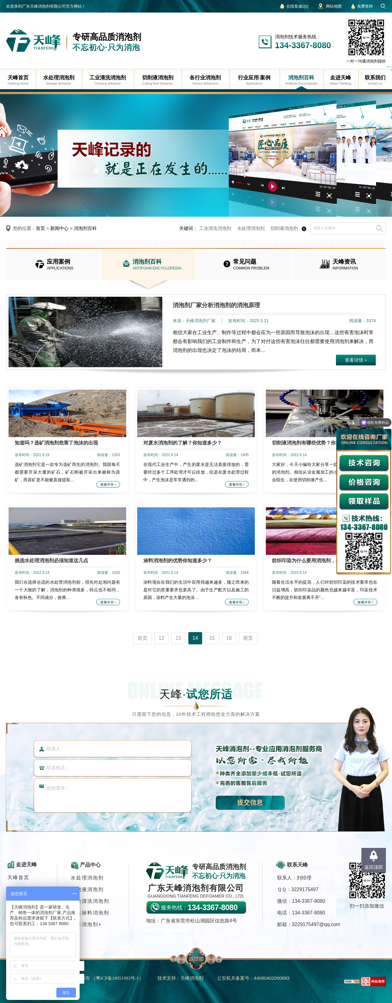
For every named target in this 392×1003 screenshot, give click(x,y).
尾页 (248, 638)
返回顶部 (373, 867)
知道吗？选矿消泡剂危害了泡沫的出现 (56, 442)
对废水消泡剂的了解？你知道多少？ (182, 442)
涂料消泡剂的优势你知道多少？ (177, 560)
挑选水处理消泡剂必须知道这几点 (51, 560)
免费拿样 (365, 6)
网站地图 (334, 6)
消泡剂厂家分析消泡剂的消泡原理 (216, 305)
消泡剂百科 (85, 228)
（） (117, 978)
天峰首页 (18, 877)
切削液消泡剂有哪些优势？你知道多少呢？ (318, 442)
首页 (40, 228)
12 (161, 638)
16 (229, 638)
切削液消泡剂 (284, 228)
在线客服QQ (297, 6)
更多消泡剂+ (86, 924)
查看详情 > (356, 360)
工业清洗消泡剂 (215, 228)
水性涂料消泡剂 (90, 912)
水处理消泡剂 (251, 228)
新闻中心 (59, 228)
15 (212, 638)
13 (178, 638)
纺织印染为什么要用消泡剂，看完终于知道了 (321, 560)
